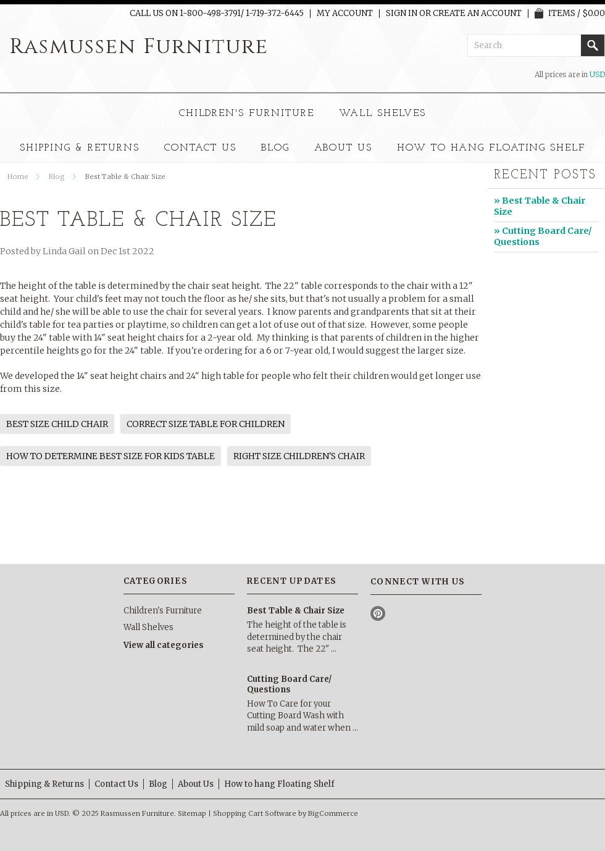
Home (17, 176)
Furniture (139, 47)
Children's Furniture (246, 113)
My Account (345, 13)
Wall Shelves (383, 113)
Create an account (477, 13)
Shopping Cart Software (254, 813)
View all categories (163, 645)
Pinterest (378, 613)
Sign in (401, 13)
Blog (57, 176)
